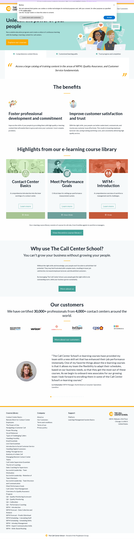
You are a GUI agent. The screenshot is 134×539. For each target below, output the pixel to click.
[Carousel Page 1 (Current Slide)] (50, 397)
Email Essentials (11, 442)
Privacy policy (42, 429)
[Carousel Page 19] (81, 397)
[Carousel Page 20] (83, 397)
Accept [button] (109, 17)
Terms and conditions (44, 423)
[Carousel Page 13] (71, 397)
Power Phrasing (11, 431)
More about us (67, 289)
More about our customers (67, 340)
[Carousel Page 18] (79, 397)
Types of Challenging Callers (16, 437)
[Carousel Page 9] (64, 397)
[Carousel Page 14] (72, 397)
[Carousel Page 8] (62, 397)
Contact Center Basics (14, 418)
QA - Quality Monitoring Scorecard (18, 497)
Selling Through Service (14, 452)
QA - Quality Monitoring (15, 500)
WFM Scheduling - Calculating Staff (18, 519)
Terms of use (41, 426)
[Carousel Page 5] (57, 397)
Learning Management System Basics (81, 421)
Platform (71, 418)
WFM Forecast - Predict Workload (18, 516)
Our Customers (122, 9)
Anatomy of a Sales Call (14, 455)
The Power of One (12, 426)
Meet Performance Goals (15, 487)
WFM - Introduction (13, 508)
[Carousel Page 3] (54, 397)
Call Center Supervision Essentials (18, 463)
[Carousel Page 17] (77, 397)
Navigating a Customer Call (16, 429)
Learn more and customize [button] (31, 17)
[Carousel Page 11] (67, 397)
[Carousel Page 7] (61, 397)
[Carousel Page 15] (74, 397)
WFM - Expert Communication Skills (19, 527)
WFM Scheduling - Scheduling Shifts (19, 521)
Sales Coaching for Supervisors (17, 468)
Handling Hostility (12, 439)
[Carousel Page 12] (69, 397)
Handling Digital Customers (16, 450)
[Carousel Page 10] (66, 397)
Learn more (25, 207)
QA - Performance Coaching (16, 505)
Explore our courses (17, 43)
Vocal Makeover (12, 434)
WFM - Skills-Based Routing (16, 529)
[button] (114, 5)
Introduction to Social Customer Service (20, 447)
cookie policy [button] (27, 10)
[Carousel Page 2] (52, 397)
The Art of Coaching (13, 466)
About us (40, 418)
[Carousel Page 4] (56, 397)
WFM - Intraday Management (16, 524)
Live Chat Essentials (13, 444)
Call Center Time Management (17, 489)
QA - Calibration (12, 503)
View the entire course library (67, 233)
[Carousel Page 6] (59, 397)
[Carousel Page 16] (76, 397)
